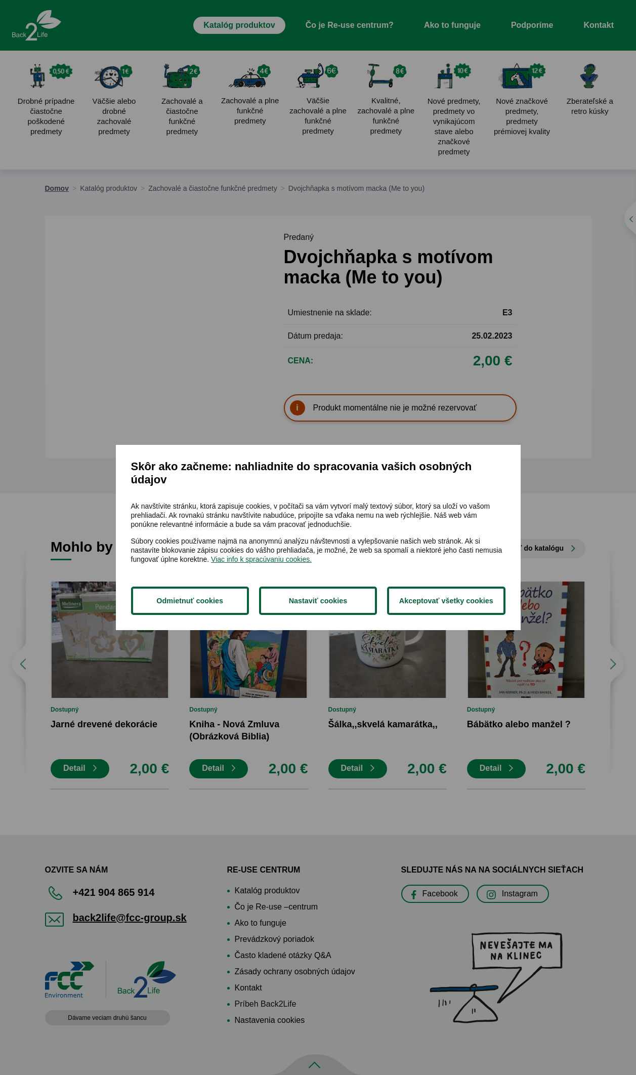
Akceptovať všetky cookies (446, 601)
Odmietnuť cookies (189, 601)
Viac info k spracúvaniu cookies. (261, 559)
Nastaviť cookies (318, 601)
